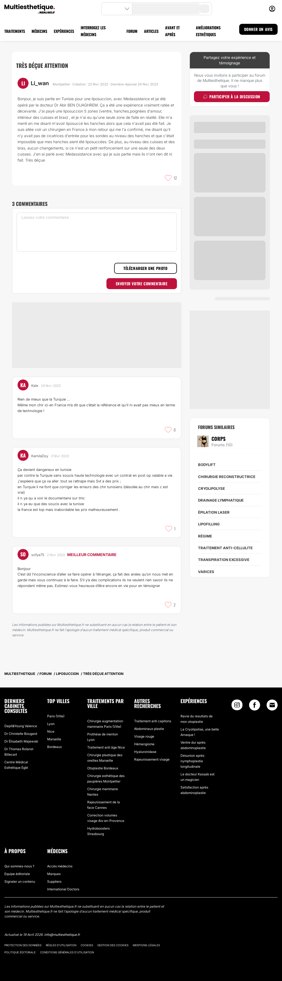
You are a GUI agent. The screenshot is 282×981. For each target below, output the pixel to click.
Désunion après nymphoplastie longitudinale (192, 755)
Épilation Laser (214, 512)
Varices (206, 571)
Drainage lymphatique (221, 500)
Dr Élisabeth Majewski (21, 736)
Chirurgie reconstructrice (226, 476)
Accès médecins (59, 861)
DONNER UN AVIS (258, 29)
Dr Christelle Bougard (20, 728)
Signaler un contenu (19, 876)
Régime (205, 536)
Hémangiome (144, 739)
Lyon (51, 718)
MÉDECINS (39, 31)
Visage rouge (144, 731)
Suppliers (54, 876)
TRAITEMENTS (14, 31)
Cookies (87, 939)
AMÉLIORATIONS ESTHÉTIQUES (208, 31)
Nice (50, 726)
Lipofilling (209, 524)
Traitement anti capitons (152, 716)
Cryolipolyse (211, 488)
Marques (54, 868)
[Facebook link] (254, 700)
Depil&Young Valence (20, 720)
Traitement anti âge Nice (106, 742)
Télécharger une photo (145, 268)
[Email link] (272, 699)
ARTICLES (151, 31)
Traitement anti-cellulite (225, 548)
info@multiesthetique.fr (62, 929)
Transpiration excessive (223, 559)
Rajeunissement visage (152, 754)
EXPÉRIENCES (64, 31)
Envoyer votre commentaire (142, 283)
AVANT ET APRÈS (172, 31)
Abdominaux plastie (149, 723)
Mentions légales (146, 939)
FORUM (131, 31)
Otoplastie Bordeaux (102, 763)
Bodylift (207, 464)
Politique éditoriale (20, 946)
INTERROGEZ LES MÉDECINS (93, 31)
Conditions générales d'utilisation (67, 946)
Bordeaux (54, 741)
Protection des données (22, 939)
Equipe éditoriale (17, 868)
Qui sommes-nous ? (19, 861)
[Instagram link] (237, 700)
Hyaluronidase (145, 746)
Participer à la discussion (231, 96)
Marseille (54, 734)
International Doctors (63, 884)
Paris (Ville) (55, 711)
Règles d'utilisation (61, 939)
